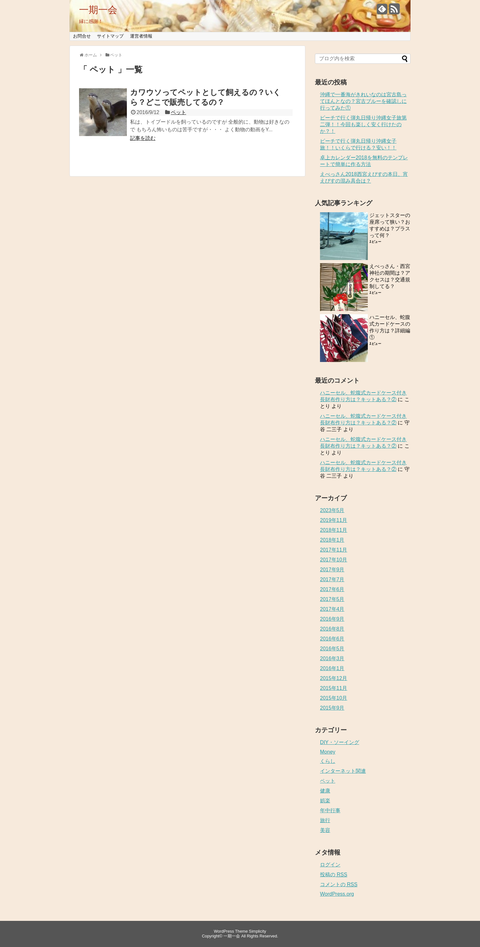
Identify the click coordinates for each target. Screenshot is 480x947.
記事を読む (143, 138)
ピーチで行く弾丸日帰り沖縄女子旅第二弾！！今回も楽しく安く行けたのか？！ (363, 124)
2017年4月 (332, 609)
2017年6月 (332, 589)
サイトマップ (110, 36)
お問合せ (82, 36)
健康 (325, 790)
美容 (325, 830)
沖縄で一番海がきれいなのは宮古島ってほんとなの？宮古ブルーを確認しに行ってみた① (363, 101)
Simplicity (257, 931)
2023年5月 (332, 510)
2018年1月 (332, 540)
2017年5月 (332, 599)
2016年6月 (332, 638)
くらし (327, 761)
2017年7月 (332, 579)
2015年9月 (332, 708)
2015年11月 (333, 688)
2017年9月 (332, 569)
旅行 (325, 820)
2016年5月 (332, 648)
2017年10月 (333, 559)
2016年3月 (332, 658)
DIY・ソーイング (339, 742)
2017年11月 (333, 550)
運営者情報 (141, 36)
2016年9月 (332, 619)
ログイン (330, 864)
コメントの (338, 884)
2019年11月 (333, 520)
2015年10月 (333, 698)
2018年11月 (333, 530)
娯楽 (325, 800)
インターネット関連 (343, 771)
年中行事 (330, 810)
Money (327, 752)
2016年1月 (332, 668)
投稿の (333, 874)
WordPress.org (337, 894)
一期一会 (98, 9)
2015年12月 (333, 678)
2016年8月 (332, 629)
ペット (178, 112)
